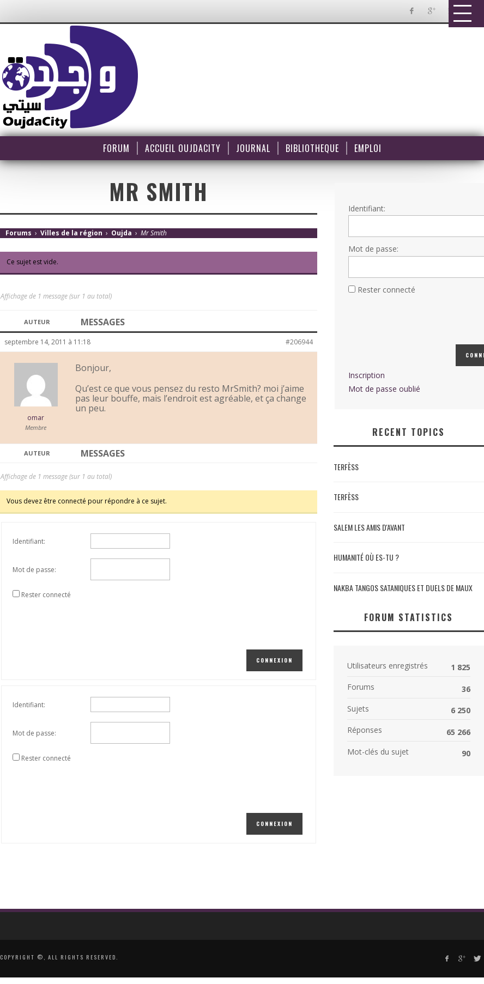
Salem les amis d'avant (369, 527)
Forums (18, 233)
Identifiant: (29, 541)
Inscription (366, 375)
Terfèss (346, 466)
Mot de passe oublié (384, 389)
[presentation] (95, 623)
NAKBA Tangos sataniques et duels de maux (403, 587)
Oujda (121, 233)
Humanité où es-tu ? (366, 557)
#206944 (299, 342)
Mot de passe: (34, 569)
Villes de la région (71, 233)
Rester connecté (46, 594)
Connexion (274, 660)
